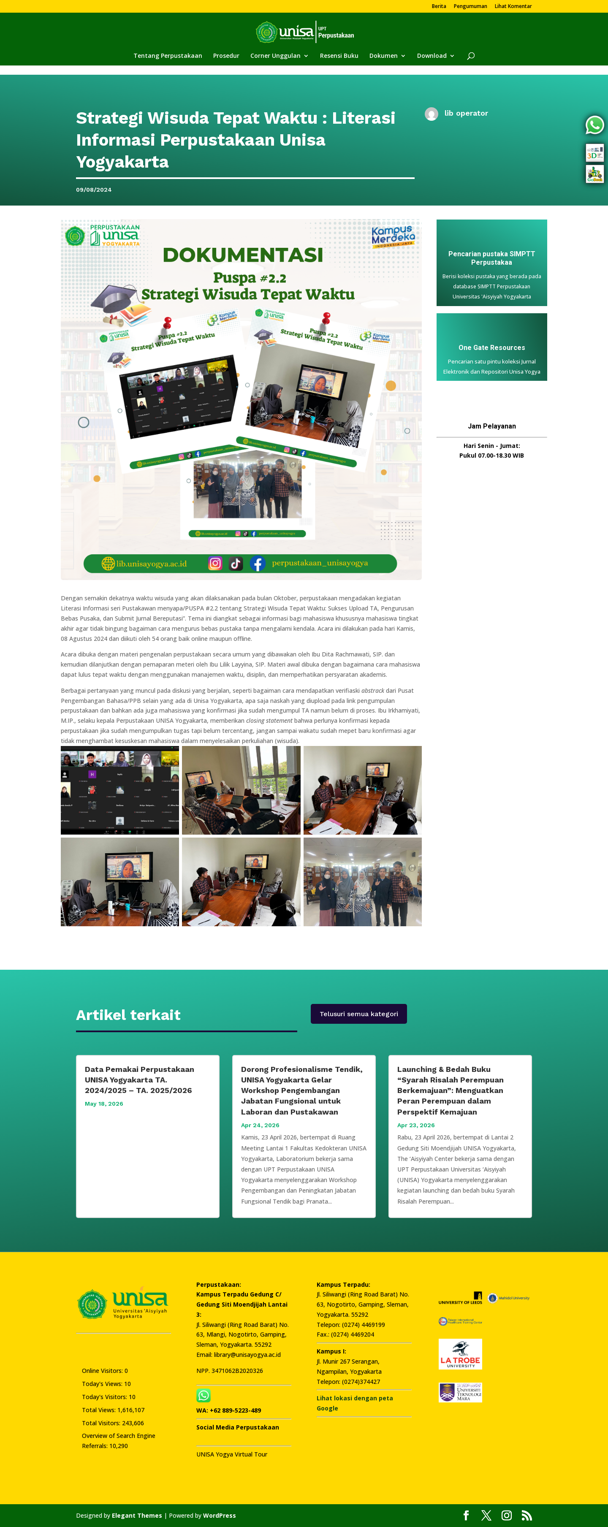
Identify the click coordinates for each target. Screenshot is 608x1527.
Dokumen (383, 56)
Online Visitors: (103, 1371)
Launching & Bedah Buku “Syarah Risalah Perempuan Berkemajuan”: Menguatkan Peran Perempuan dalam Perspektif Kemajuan (450, 1090)
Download (432, 56)
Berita (439, 7)
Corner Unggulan (275, 56)
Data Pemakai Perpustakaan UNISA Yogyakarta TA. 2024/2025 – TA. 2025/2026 (139, 1080)
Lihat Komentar (513, 7)
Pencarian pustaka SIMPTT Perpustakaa (491, 258)
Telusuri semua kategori (359, 1014)
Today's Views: (103, 1384)
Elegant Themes (137, 1515)
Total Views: (99, 1410)
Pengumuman (470, 7)
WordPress (219, 1515)
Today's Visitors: (105, 1397)
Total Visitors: (102, 1423)
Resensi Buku (339, 56)
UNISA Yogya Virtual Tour (231, 1454)
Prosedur (226, 56)
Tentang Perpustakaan (167, 56)
